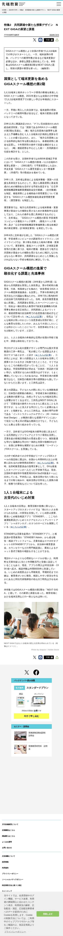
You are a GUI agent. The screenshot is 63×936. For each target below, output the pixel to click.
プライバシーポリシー (10, 874)
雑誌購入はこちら (8, 836)
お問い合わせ (7, 848)
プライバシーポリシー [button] (15, 932)
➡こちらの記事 (34, 316)
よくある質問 (7, 842)
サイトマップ (7, 891)
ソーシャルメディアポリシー (12, 879)
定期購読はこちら (8, 830)
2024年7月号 (54, 35)
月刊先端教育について (10, 824)
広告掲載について (8, 856)
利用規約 (5, 868)
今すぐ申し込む (31, 716)
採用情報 (5, 862)
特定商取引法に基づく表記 (11, 885)
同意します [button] (48, 914)
